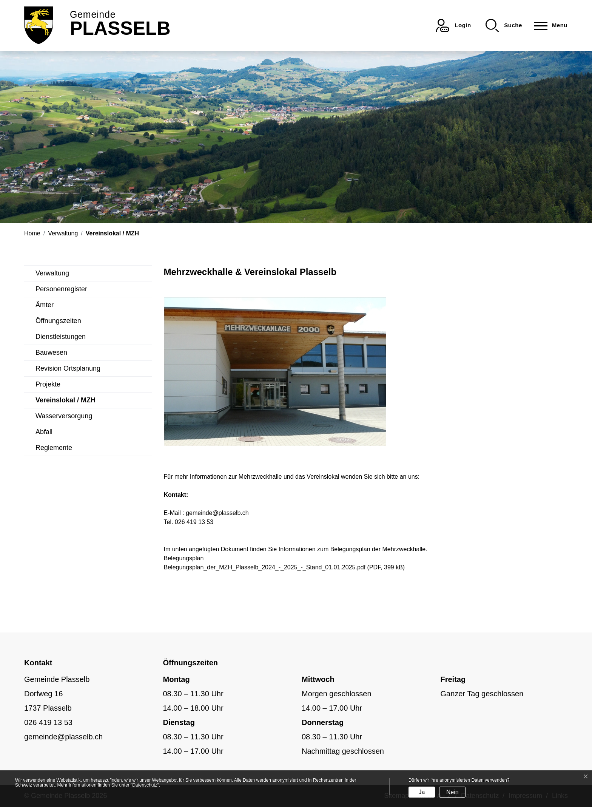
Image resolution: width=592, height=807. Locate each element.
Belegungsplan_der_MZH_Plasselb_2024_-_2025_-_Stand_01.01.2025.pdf (265, 567)
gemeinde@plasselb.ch (217, 513)
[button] (503, 25)
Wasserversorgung (63, 416)
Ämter (44, 305)
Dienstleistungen (60, 336)
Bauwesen (51, 352)
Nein (452, 792)
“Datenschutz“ (145, 785)
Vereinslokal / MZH (65, 402)
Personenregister (61, 289)
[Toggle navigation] (548, 25)
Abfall (43, 432)
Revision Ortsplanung (67, 368)
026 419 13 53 (48, 722)
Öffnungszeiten (58, 321)
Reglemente (53, 447)
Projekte (47, 384)
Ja (421, 792)
